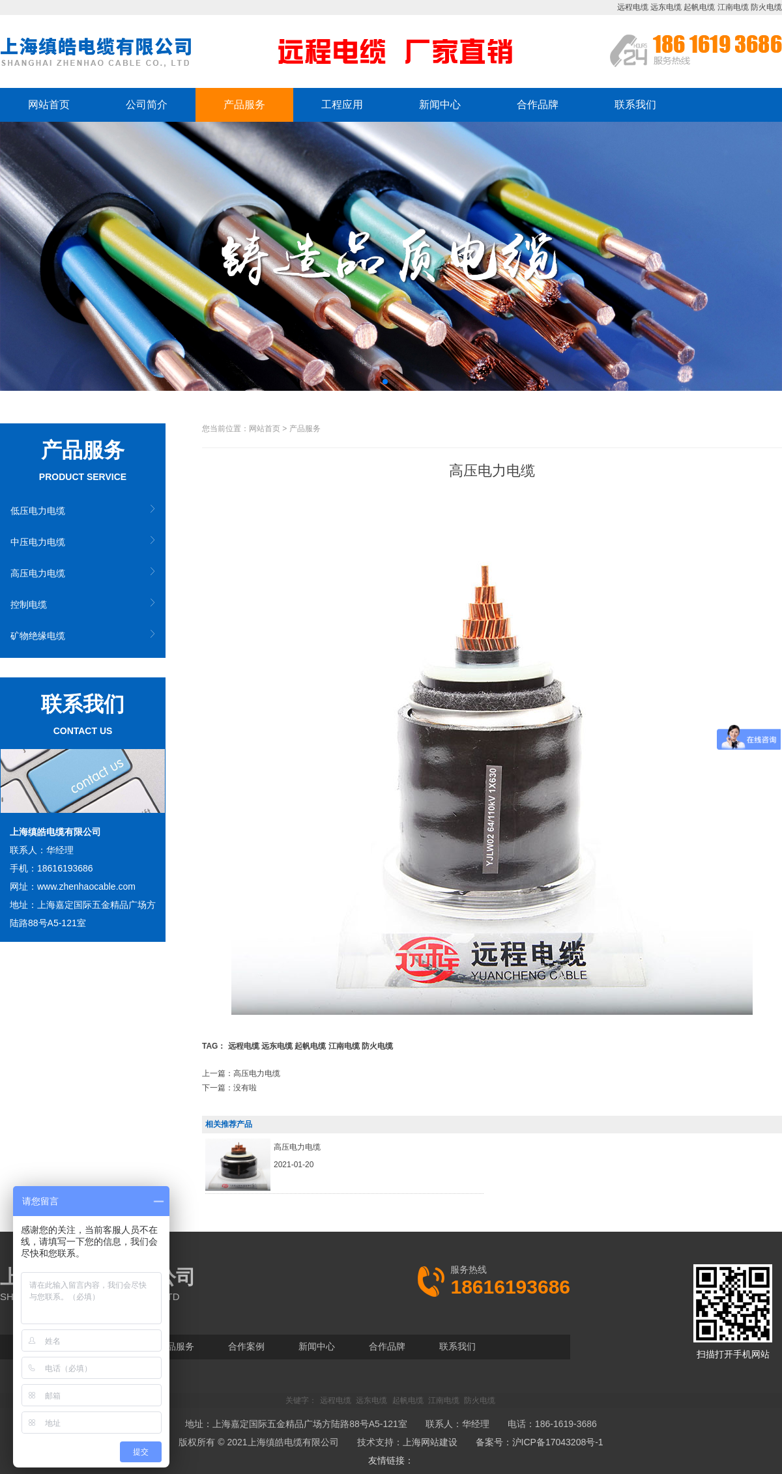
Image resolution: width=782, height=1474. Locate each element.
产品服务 (244, 104)
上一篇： (241, 1073)
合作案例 (246, 1346)
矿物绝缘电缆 (37, 636)
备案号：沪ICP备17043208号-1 (539, 1442)
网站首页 (49, 104)
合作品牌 (537, 104)
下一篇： (229, 1087)
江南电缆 (733, 7)
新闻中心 (440, 104)
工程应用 (342, 104)
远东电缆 (666, 7)
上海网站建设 (430, 1442)
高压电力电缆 (37, 573)
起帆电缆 (699, 7)
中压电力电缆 (37, 542)
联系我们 (635, 104)
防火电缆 (766, 7)
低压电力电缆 (37, 510)
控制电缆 (28, 604)
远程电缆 (632, 7)
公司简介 (146, 104)
